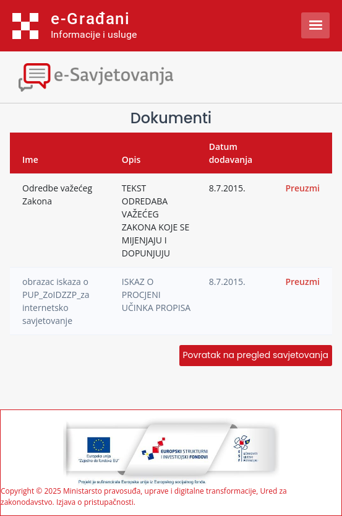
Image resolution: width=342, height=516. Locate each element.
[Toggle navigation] (108, 75)
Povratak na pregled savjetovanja (255, 355)
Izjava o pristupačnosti (95, 502)
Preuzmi (302, 188)
